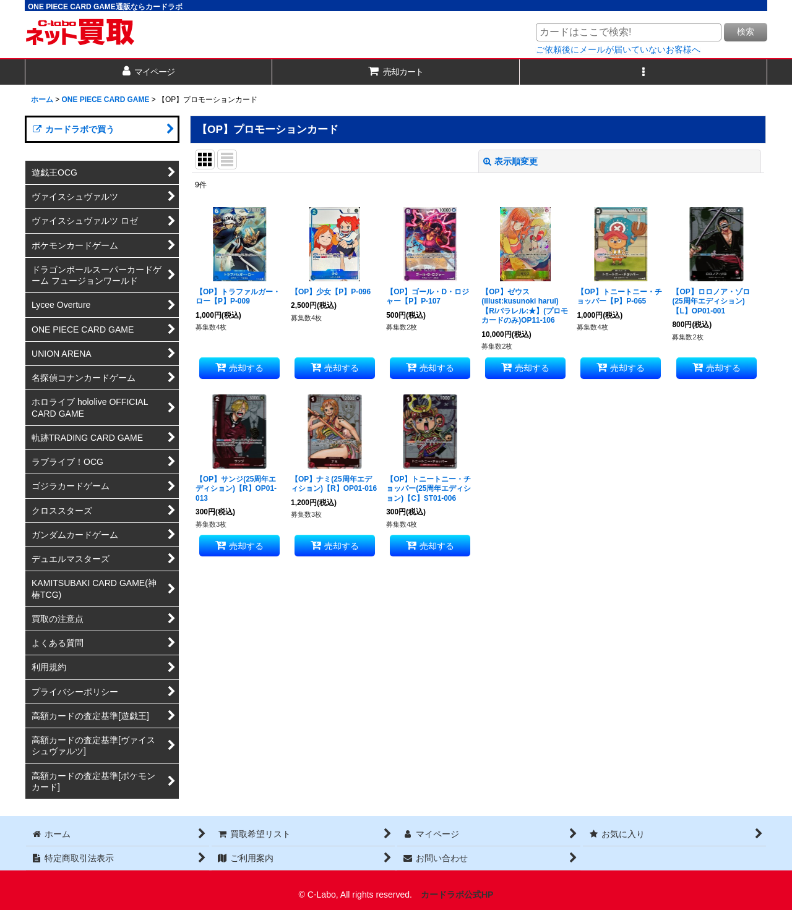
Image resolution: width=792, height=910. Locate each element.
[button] (643, 72)
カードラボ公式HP (457, 894)
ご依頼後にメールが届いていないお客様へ (618, 49)
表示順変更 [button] (510, 161)
